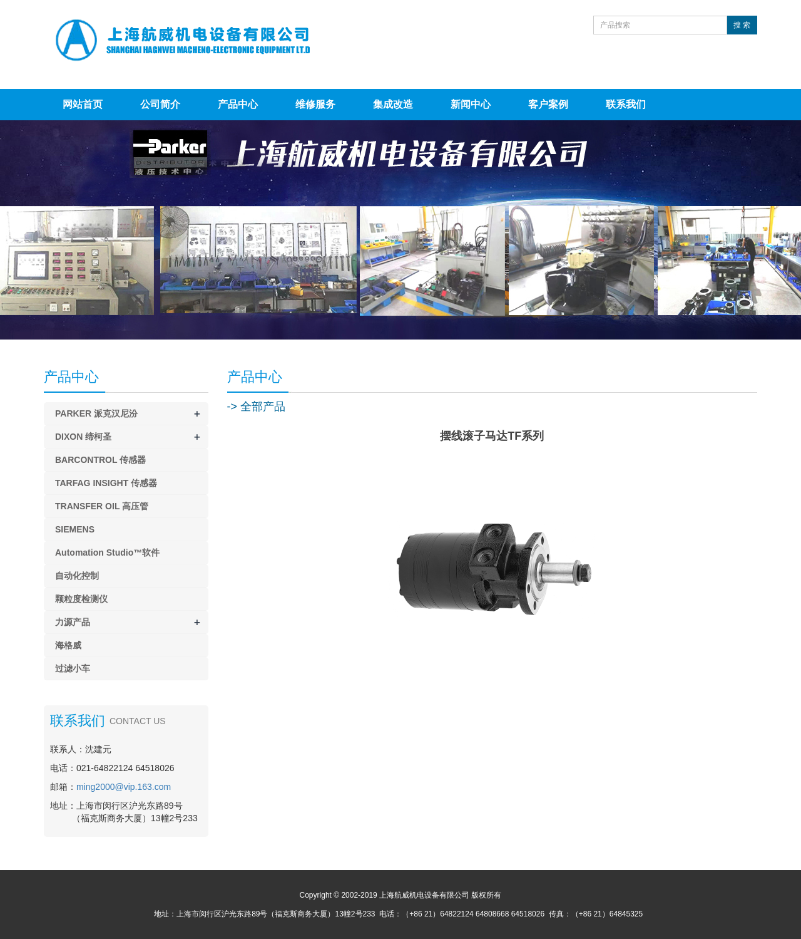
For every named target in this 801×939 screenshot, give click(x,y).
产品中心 (238, 104)
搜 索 (741, 25)
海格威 (68, 645)
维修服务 (315, 104)
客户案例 (548, 104)
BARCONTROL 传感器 (100, 460)
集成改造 (393, 104)
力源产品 (72, 622)
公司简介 (160, 104)
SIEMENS (74, 529)
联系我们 (626, 104)
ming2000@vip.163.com (123, 787)
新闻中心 (471, 104)
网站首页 (83, 104)
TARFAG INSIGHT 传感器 (106, 483)
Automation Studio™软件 (107, 552)
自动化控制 (77, 576)
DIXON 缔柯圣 (83, 437)
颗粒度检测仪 (81, 599)
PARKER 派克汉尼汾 (96, 413)
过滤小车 (72, 668)
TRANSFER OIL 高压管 (101, 506)
